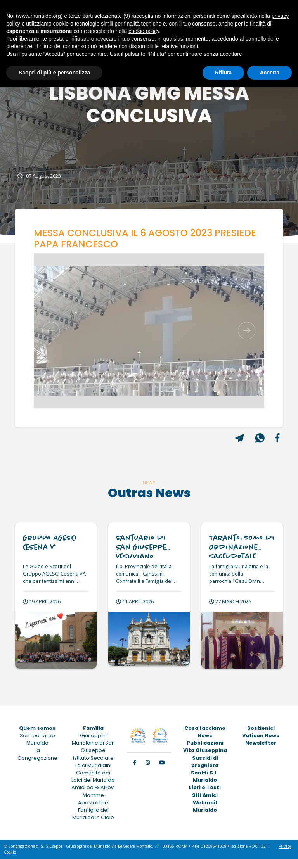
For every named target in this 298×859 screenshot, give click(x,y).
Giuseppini (93, 735)
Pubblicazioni (205, 743)
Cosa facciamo (204, 728)
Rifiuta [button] (223, 72)
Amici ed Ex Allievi (93, 787)
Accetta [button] (269, 72)
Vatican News (260, 735)
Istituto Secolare (93, 758)
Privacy (285, 846)
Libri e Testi (205, 787)
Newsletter (260, 743)
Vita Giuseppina (205, 750)
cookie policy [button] (143, 31)
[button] (51, 330)
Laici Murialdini (93, 765)
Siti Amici (205, 795)
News (205, 735)
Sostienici (261, 728)
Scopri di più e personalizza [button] (54, 72)
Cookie (10, 852)
